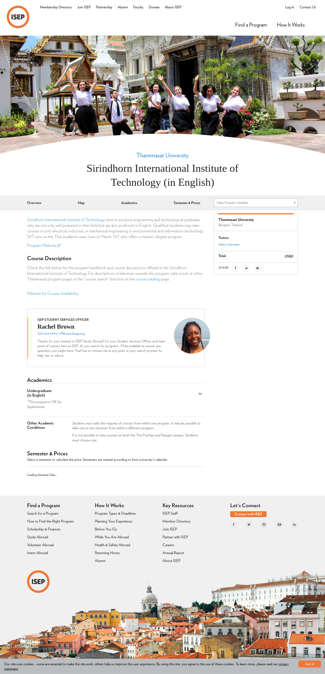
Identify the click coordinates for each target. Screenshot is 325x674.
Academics (129, 203)
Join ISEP (84, 7)
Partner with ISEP (175, 537)
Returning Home (107, 552)
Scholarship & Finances (43, 529)
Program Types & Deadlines (115, 513)
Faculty (138, 7)
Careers (168, 545)
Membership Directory (56, 7)
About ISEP (173, 7)
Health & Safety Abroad (112, 545)
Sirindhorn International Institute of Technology (66, 219)
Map (81, 203)
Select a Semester (228, 244)
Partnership (104, 7)
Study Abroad (37, 537)
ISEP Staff (170, 513)
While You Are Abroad (112, 537)
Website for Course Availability (53, 293)
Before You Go (106, 529)
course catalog (148, 279)
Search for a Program (42, 513)
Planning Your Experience (113, 521)
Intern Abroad (37, 552)
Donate (154, 7)
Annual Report (173, 552)
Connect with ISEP (248, 514)
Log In (289, 7)
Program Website (43, 245)
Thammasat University (162, 155)
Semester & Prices (187, 203)
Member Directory (176, 521)
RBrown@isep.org (72, 333)
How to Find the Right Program (50, 521)
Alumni (123, 7)
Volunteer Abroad (40, 545)
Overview (34, 203)
